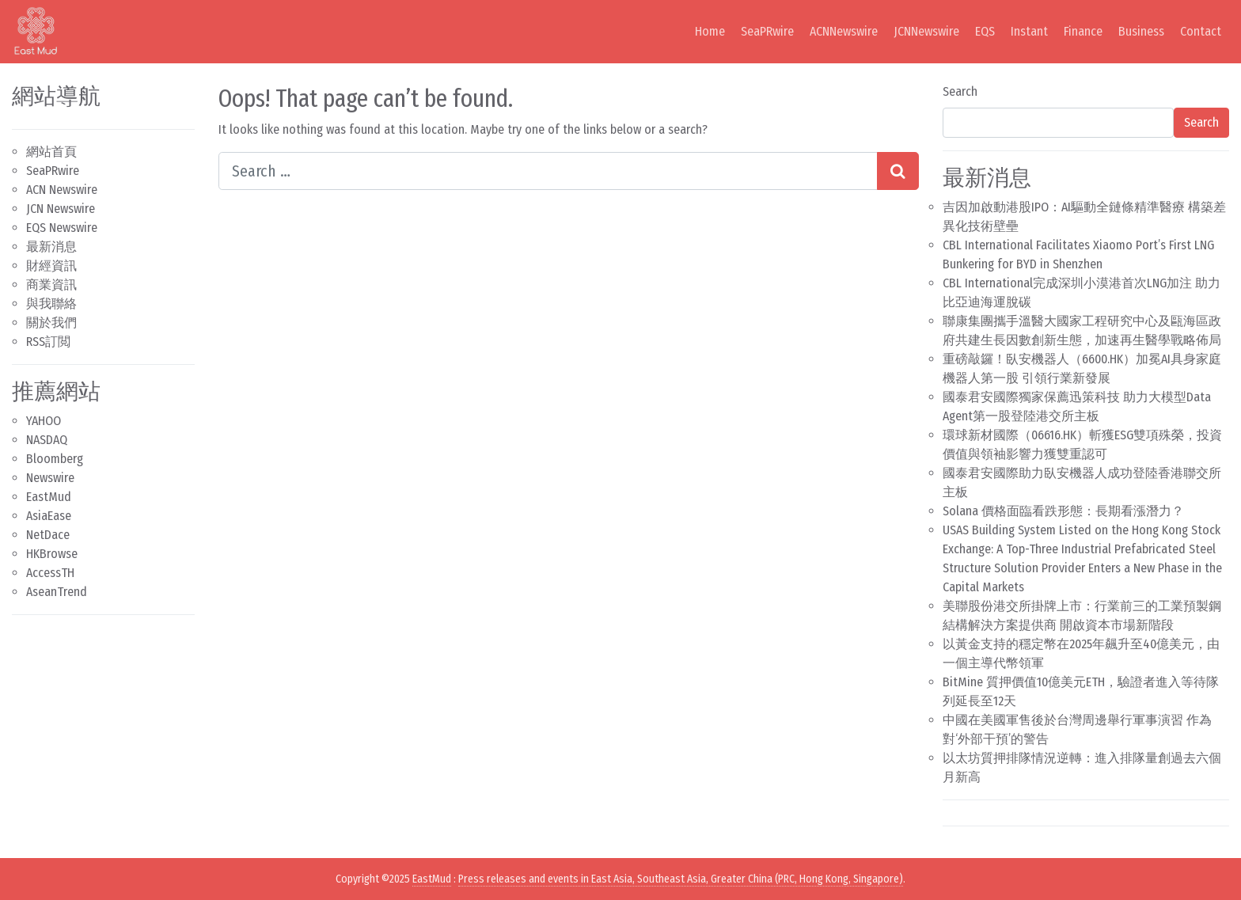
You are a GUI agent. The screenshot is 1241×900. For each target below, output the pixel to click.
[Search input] (548, 171)
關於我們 (51, 322)
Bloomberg (54, 458)
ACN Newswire (61, 189)
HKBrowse (52, 553)
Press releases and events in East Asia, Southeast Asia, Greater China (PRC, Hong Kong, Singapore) (680, 879)
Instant (1029, 31)
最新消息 (51, 246)
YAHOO (43, 420)
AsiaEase (48, 515)
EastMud (48, 496)
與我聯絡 (51, 303)
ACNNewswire (844, 31)
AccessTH (50, 572)
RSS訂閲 (48, 341)
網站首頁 (51, 151)
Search (960, 91)
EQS (985, 31)
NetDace (48, 534)
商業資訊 (51, 284)
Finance (1083, 31)
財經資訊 (51, 265)
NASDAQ (46, 439)
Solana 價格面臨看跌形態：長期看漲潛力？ (1063, 510)
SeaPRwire (767, 31)
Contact (1200, 31)
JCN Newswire (60, 208)
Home (710, 31)
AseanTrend (56, 591)
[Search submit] (898, 171)
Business (1141, 31)
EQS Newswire (61, 227)
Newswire (50, 477)
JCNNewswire (926, 31)
